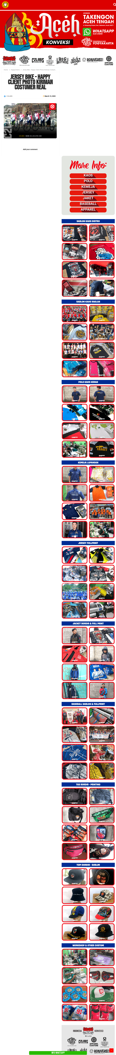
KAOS (88, 175)
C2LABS (9, 96)
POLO (88, 181)
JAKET (88, 198)
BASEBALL (88, 204)
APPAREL (88, 209)
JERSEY (88, 192)
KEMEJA (88, 187)
